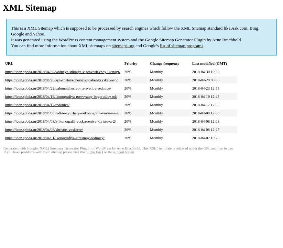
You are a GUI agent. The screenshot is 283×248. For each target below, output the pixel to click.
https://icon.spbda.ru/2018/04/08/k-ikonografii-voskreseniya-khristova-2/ (60, 121)
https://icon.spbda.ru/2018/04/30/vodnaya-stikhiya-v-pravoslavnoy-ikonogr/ (62, 72)
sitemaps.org (123, 45)
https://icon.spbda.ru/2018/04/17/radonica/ (37, 105)
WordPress (68, 39)
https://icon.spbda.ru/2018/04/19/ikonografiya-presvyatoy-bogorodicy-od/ (61, 96)
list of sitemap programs (181, 45)
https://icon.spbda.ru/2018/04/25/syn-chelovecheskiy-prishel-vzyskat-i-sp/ (61, 80)
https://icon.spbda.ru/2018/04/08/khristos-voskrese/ (44, 129)
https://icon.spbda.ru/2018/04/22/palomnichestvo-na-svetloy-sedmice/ (58, 88)
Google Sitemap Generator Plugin (175, 39)
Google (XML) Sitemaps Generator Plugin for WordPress (69, 148)
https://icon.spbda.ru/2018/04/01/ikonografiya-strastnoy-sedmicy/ (55, 138)
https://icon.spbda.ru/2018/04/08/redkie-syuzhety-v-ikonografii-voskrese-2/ (62, 113)
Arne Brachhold (226, 39)
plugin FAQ (94, 152)
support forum (123, 152)
